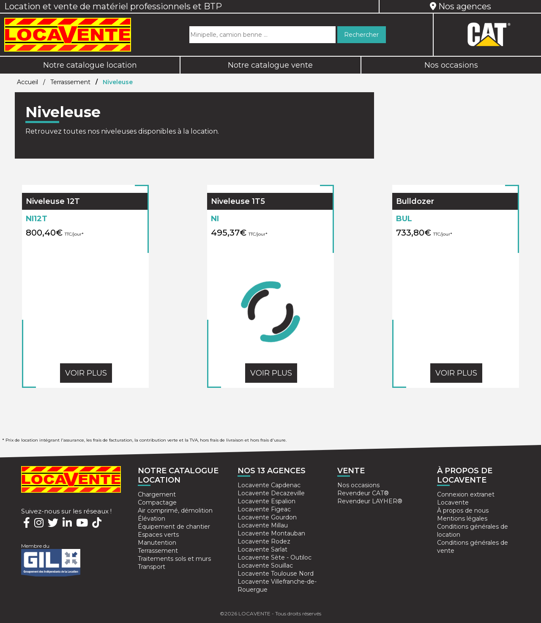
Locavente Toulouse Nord (276, 573)
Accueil (27, 82)
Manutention (157, 542)
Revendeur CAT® (363, 493)
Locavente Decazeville (271, 493)
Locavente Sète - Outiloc (274, 557)
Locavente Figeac (264, 509)
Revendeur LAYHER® (369, 501)
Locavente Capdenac (269, 485)
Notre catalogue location (90, 65)
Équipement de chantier (174, 526)
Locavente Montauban (271, 533)
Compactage (157, 502)
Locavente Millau (263, 525)
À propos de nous (463, 510)
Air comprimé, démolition (175, 510)
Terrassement (70, 82)
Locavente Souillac (265, 565)
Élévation (151, 518)
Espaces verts (158, 534)
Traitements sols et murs (174, 559)
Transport (151, 567)
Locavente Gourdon (267, 517)
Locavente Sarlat (262, 549)
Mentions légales (462, 518)
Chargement (157, 494)
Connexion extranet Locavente (466, 498)
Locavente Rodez (264, 541)
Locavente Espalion (266, 501)
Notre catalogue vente (270, 65)
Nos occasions (451, 65)
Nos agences (460, 6)
